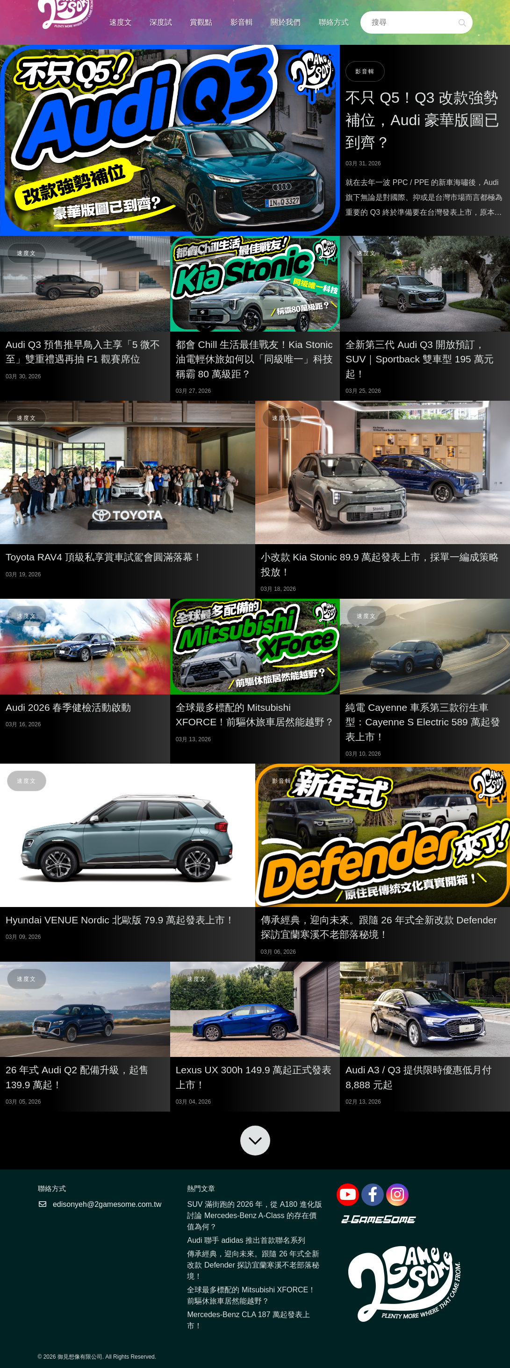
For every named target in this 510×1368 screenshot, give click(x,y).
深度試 (161, 22)
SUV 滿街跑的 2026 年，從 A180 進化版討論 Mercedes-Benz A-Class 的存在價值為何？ (254, 1215)
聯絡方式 (334, 22)
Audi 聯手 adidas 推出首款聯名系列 (246, 1240)
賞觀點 (201, 22)
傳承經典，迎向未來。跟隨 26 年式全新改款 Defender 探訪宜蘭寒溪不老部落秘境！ (253, 1265)
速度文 (120, 22)
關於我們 (286, 22)
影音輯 (241, 22)
